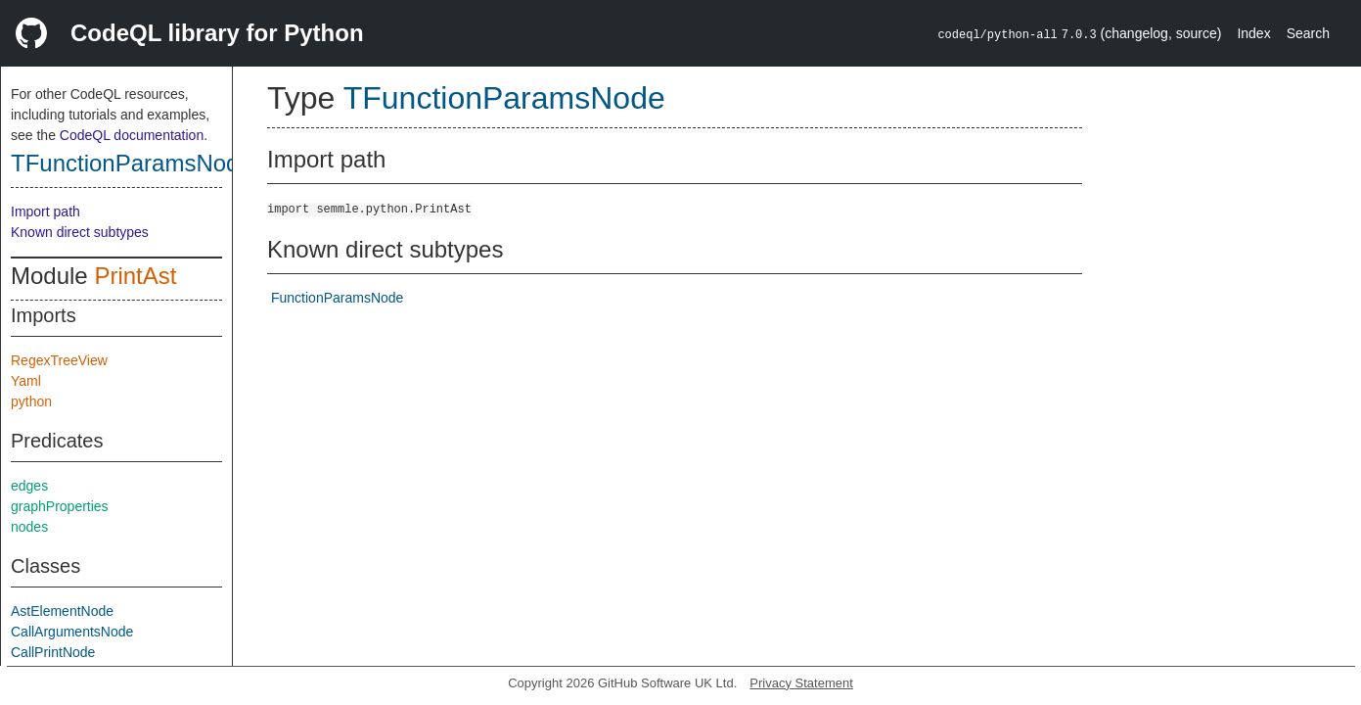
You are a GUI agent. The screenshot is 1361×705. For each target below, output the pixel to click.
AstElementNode (62, 611)
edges (29, 486)
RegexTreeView (59, 360)
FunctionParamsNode (337, 298)
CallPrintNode (53, 652)
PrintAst (135, 275)
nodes (29, 527)
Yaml (26, 381)
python (31, 401)
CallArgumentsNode (72, 631)
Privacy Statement (801, 683)
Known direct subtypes (80, 232)
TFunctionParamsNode (131, 163)
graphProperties (60, 506)
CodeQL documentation (132, 135)
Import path (45, 211)
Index (1253, 33)
